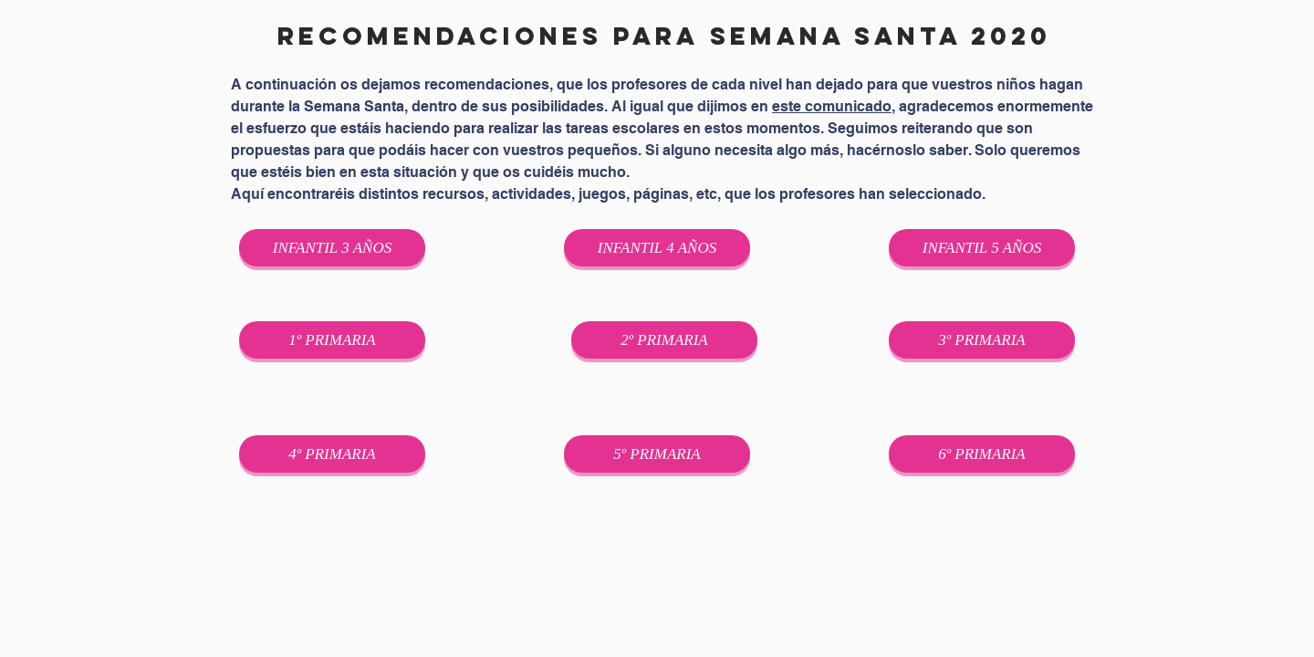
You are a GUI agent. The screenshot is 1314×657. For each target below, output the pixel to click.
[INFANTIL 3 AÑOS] (332, 247)
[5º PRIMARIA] (657, 454)
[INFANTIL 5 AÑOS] (982, 247)
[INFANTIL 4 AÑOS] (657, 247)
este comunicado (832, 106)
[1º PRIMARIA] (332, 340)
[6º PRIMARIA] (982, 454)
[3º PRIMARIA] (982, 340)
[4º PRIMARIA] (332, 454)
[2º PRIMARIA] (664, 340)
